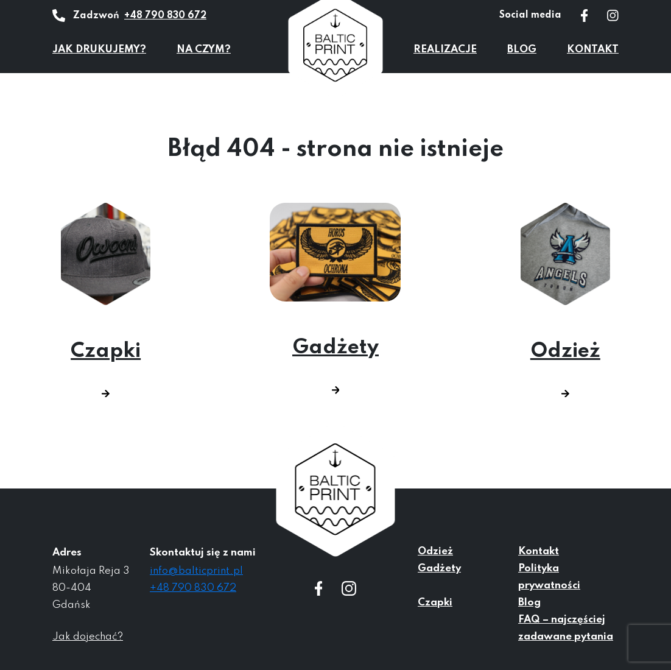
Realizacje (445, 49)
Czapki (105, 300)
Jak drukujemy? (99, 49)
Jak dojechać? (87, 637)
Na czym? (204, 49)
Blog (521, 49)
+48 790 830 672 (165, 16)
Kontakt (593, 49)
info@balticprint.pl (196, 571)
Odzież (565, 300)
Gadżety (335, 298)
